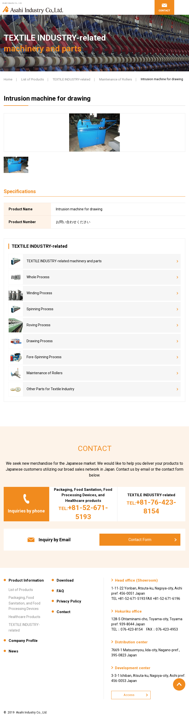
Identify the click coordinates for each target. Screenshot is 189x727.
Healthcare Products (24, 617)
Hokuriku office (128, 611)
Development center (132, 668)
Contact (63, 612)
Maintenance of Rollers (115, 79)
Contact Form (139, 539)
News (13, 651)
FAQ (60, 591)
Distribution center (131, 642)
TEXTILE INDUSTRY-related (71, 79)
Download (65, 580)
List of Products (32, 79)
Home (8, 79)
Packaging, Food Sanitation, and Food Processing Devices (24, 603)
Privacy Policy (69, 601)
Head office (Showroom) (136, 580)
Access (129, 695)
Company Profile (23, 640)
